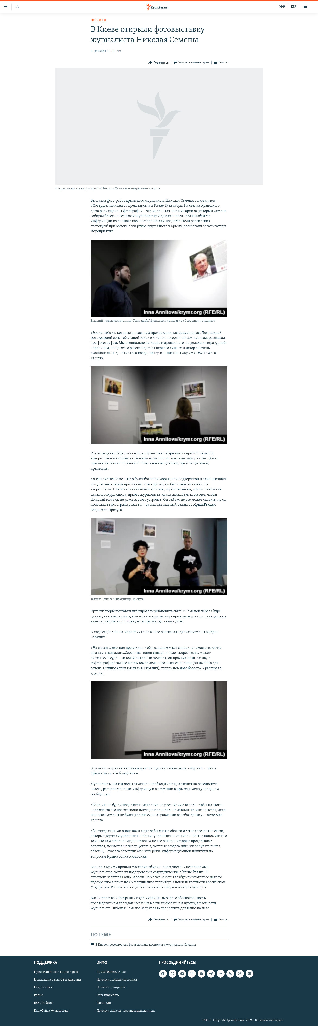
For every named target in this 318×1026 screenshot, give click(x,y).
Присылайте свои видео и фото (56, 972)
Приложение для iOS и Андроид (57, 979)
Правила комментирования (117, 979)
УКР (282, 7)
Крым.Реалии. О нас (111, 972)
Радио (38, 995)
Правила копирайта (111, 987)
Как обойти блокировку (51, 1010)
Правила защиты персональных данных (126, 1010)
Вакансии (104, 1002)
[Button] (158, 62)
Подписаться (43, 987)
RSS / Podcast (43, 1002)
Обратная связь (108, 995)
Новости (98, 20)
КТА (293, 7)
